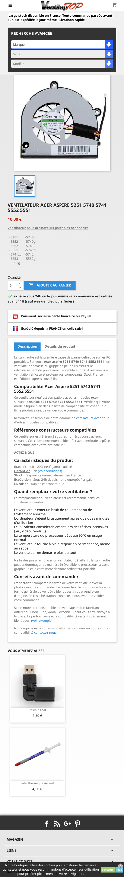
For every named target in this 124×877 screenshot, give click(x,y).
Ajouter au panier (50, 285)
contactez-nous (45, 632)
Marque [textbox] (19, 44)
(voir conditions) (50, 471)
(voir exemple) (42, 620)
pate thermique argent (37, 783)
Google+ (67, 823)
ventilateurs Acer (88, 418)
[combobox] (62, 44)
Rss (57, 823)
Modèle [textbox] (18, 64)
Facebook (46, 823)
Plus (119, 869)
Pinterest (77, 823)
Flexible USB (37, 710)
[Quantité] (13, 285)
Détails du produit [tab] (60, 346)
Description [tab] (27, 346)
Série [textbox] (16, 54)
